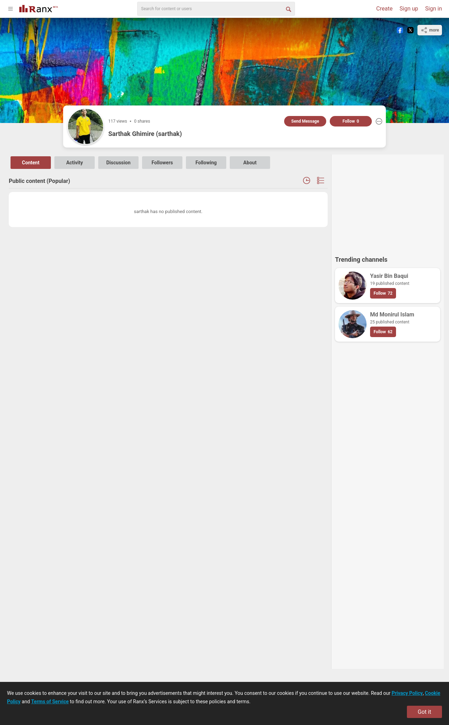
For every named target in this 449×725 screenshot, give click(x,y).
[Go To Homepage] (39, 8)
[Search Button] (288, 8)
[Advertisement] (387, 202)
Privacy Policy (407, 693)
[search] (216, 9)
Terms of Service (50, 701)
